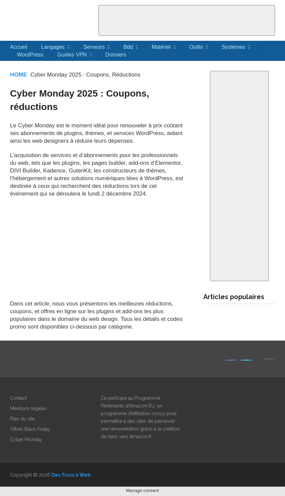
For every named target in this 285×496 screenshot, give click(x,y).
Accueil (18, 47)
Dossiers (115, 54)
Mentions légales (28, 408)
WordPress (30, 54)
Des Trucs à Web (70, 475)
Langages (53, 47)
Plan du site (22, 418)
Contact (18, 398)
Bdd (128, 47)
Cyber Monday (26, 439)
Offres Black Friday (30, 429)
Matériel (161, 47)
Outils (196, 47)
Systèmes (233, 47)
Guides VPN (72, 54)
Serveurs (94, 47)
